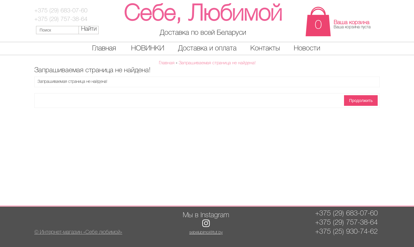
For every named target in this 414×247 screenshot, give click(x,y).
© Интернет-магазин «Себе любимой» (78, 232)
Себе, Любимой (203, 14)
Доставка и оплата (207, 48)
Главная (104, 48)
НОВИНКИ (147, 48)
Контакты (265, 48)
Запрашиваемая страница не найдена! (217, 63)
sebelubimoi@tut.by (206, 233)
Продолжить (361, 100)
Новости (307, 48)
